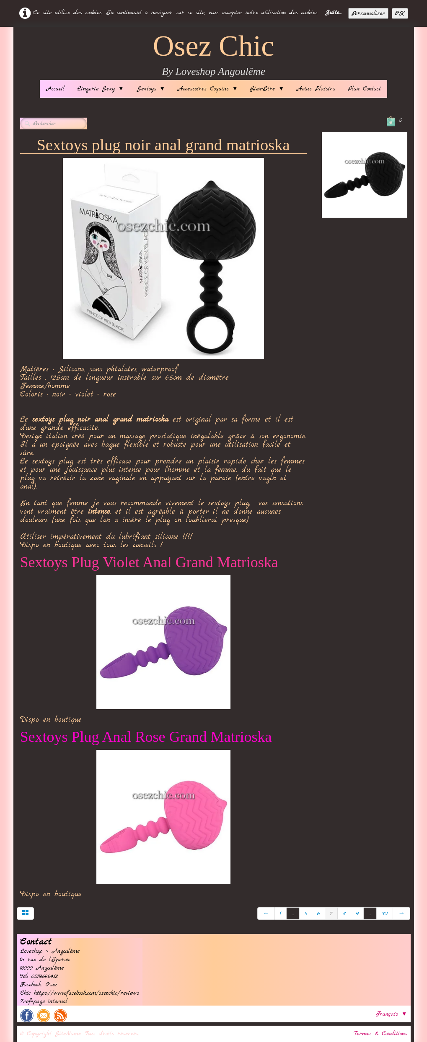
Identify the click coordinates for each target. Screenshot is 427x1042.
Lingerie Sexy (100, 89)
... (293, 913)
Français (391, 1014)
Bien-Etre (267, 89)
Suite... (333, 12)
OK (400, 13)
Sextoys (151, 89)
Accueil (55, 89)
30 (385, 913)
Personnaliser (368, 13)
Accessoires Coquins (208, 89)
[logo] (213, 55)
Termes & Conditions (380, 1033)
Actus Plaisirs (316, 89)
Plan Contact (364, 89)
